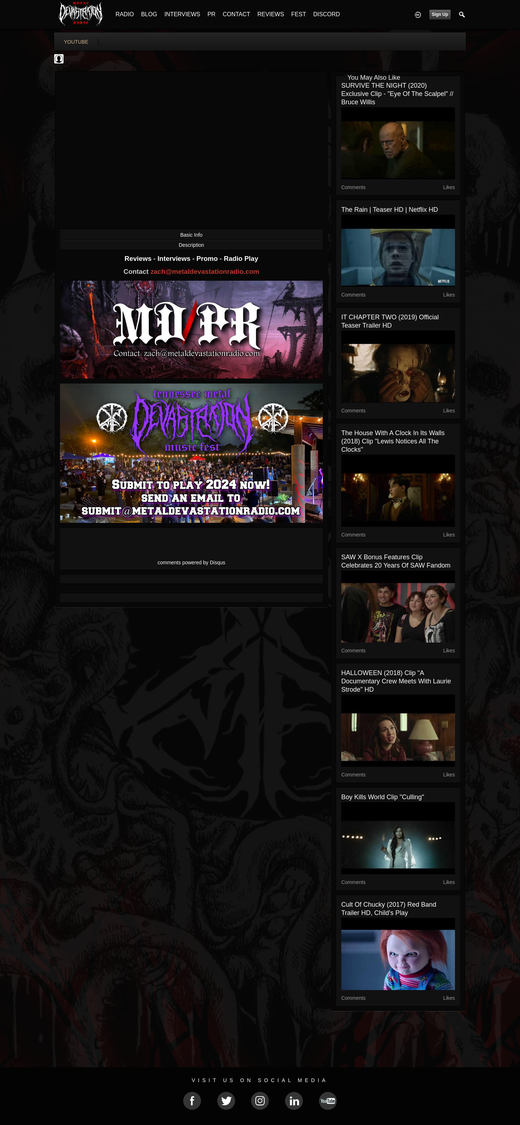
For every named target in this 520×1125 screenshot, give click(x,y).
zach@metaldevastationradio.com (205, 271)
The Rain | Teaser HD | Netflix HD (389, 209)
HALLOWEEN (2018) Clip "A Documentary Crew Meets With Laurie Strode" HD (396, 681)
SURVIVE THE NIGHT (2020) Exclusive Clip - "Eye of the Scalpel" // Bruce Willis (397, 94)
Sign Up (440, 14)
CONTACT (236, 14)
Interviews (174, 258)
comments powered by (191, 562)
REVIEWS (270, 14)
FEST (298, 14)
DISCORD (326, 14)
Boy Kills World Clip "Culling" (382, 797)
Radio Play (241, 258)
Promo (208, 258)
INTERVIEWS (182, 14)
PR (211, 14)
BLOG (149, 14)
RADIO (125, 14)
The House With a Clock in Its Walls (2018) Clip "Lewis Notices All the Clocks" (393, 441)
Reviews (139, 258)
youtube (76, 42)
